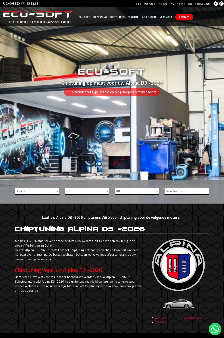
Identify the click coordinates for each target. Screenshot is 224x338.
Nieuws (181, 3)
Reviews (162, 3)
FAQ (172, 3)
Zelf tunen (149, 17)
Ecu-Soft (84, 17)
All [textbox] (118, 191)
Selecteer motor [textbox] (177, 191)
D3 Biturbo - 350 (192, 319)
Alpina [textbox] (20, 191)
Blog (190, 3)
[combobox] (37, 191)
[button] (17, 101)
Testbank (133, 17)
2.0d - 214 (160, 323)
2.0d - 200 (160, 319)
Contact (184, 17)
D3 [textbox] (68, 191)
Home (138, 3)
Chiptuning (100, 17)
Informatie (166, 17)
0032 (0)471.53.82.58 (20, 3)
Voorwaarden (202, 3)
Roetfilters (117, 17)
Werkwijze (149, 3)
